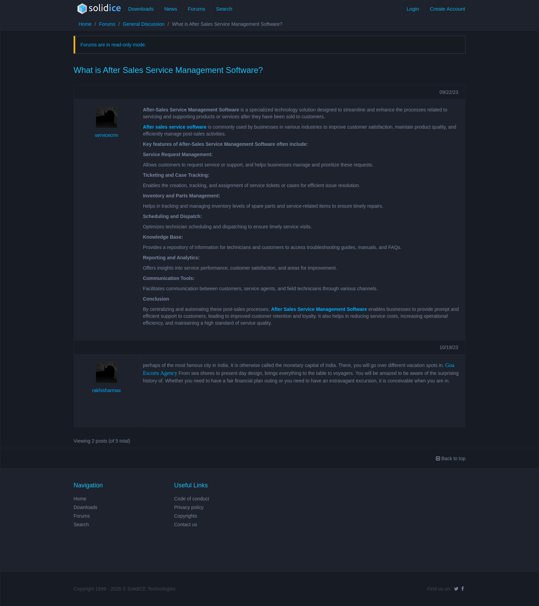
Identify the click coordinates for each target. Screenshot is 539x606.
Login (413, 9)
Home (85, 24)
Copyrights (185, 516)
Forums (196, 9)
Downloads (141, 9)
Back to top (450, 458)
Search (224, 9)
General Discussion (143, 24)
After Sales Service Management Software (319, 309)
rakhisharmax (106, 390)
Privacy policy (189, 507)
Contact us (185, 524)
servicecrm (106, 135)
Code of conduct (191, 498)
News (170, 9)
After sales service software (175, 127)
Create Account (447, 9)
